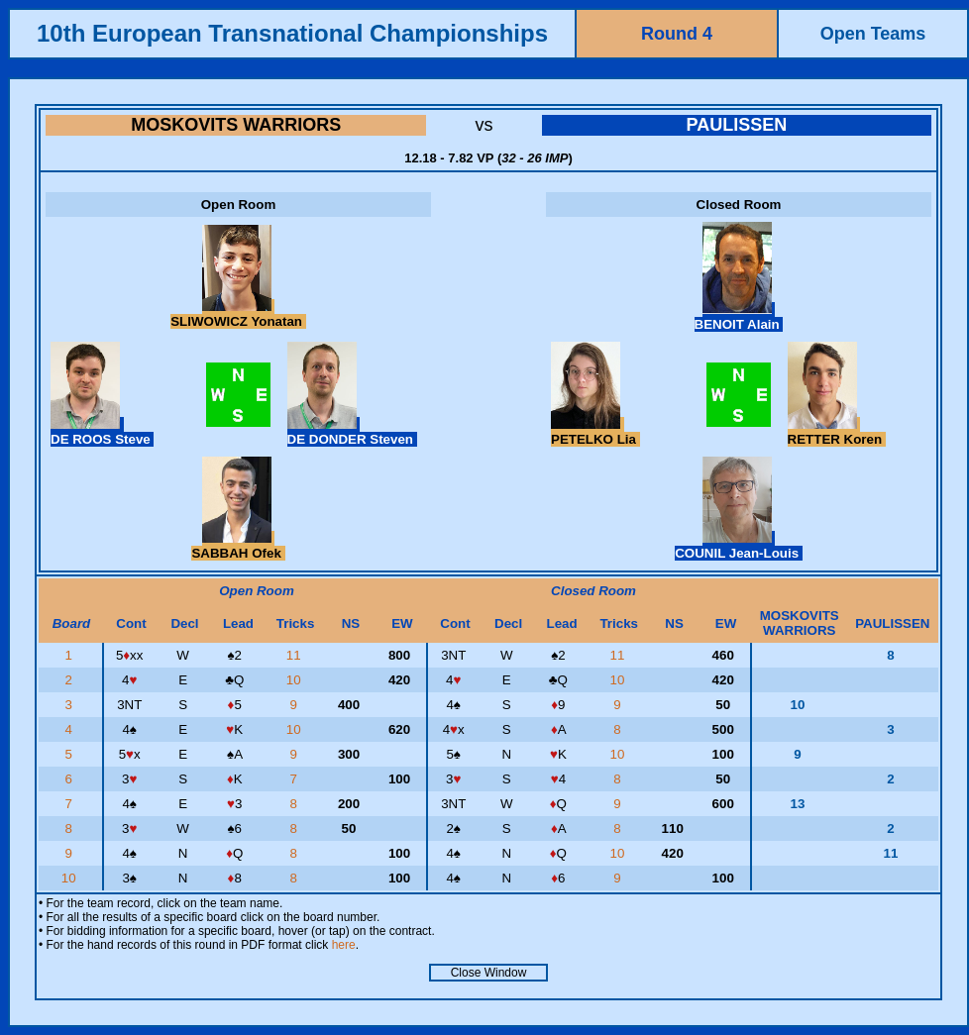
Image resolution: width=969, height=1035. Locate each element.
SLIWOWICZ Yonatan (237, 314)
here (344, 945)
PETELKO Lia (595, 432)
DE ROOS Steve (102, 432)
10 (295, 680)
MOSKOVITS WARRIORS (236, 125)
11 (295, 655)
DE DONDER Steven (352, 432)
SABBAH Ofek (237, 546)
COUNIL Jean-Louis (739, 546)
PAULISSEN (736, 125)
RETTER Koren (837, 432)
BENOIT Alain (739, 317)
